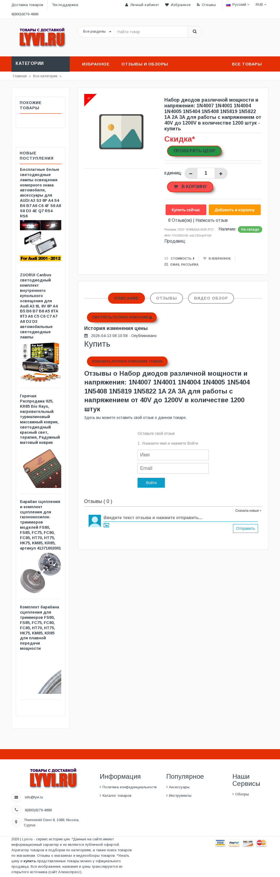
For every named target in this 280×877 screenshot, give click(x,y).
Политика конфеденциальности (130, 787)
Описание (126, 298)
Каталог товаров (117, 795)
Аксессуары (179, 787)
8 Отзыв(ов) (180, 220)
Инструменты (180, 795)
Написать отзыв (212, 220)
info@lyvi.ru (34, 797)
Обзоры (242, 794)
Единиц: (173, 173)
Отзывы (166, 298)
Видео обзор (211, 298)
